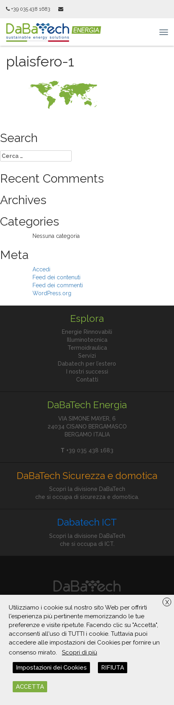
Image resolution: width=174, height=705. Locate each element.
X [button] (167, 602)
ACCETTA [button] (30, 686)
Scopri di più (79, 652)
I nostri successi (87, 371)
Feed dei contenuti (56, 277)
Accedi (41, 269)
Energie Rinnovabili (87, 332)
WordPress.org (52, 293)
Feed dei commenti (58, 285)
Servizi (87, 355)
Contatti (87, 379)
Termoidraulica (87, 348)
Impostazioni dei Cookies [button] (51, 667)
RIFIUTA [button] (112, 667)
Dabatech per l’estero (87, 363)
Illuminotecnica (87, 340)
